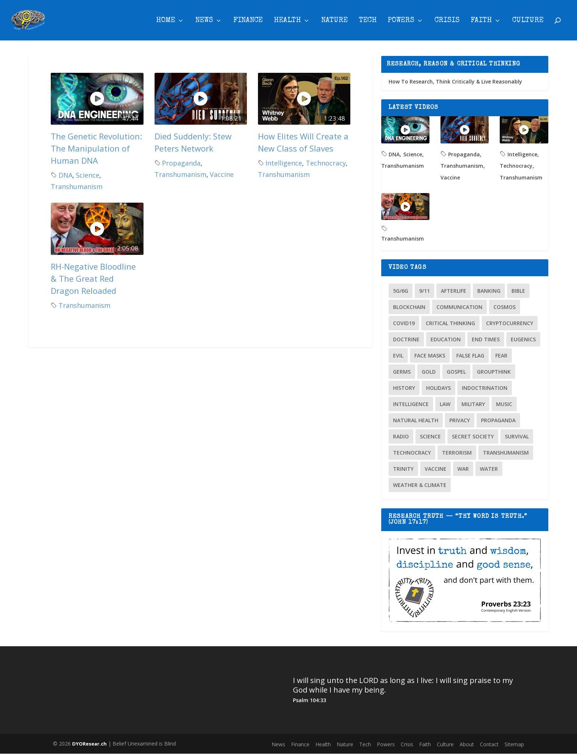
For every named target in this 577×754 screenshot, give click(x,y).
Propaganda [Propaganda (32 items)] (498, 420)
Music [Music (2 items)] (504, 404)
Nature (334, 21)
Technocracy (326, 163)
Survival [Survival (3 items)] (517, 436)
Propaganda (181, 163)
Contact (489, 744)
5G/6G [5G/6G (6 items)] (400, 290)
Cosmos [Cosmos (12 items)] (504, 306)
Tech (368, 21)
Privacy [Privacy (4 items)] (459, 420)
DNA (65, 175)
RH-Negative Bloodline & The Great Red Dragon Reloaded (93, 278)
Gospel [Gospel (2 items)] (456, 371)
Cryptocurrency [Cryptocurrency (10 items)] (509, 323)
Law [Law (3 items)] (445, 404)
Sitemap (514, 744)
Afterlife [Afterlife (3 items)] (453, 290)
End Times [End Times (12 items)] (486, 339)
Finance (248, 21)
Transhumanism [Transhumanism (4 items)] (506, 452)
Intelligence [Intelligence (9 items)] (411, 404)
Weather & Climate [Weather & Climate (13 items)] (419, 484)
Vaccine (222, 174)
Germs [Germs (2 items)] (402, 371)
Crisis (447, 21)
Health (287, 21)
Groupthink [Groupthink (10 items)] (494, 371)
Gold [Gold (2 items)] (429, 371)
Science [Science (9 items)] (430, 436)
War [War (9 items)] (463, 468)
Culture (528, 21)
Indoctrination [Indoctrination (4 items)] (484, 387)
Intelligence (283, 163)
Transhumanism (77, 186)
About (467, 744)
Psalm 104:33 (309, 700)
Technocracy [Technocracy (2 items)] (412, 452)
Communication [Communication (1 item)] (459, 306)
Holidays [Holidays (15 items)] (438, 387)
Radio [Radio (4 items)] (401, 436)
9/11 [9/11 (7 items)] (424, 290)
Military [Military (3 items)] (473, 404)
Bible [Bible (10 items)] (518, 290)
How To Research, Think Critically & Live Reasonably (455, 81)
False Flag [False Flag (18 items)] (470, 355)
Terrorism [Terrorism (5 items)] (457, 452)
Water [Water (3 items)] (489, 468)
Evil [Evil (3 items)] (398, 355)
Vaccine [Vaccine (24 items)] (435, 468)
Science (87, 175)
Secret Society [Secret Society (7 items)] (473, 436)
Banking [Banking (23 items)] (488, 290)
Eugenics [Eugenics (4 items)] (523, 339)
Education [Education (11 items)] (446, 339)
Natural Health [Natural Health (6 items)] (415, 420)
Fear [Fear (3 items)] (501, 355)
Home (165, 21)
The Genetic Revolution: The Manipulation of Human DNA (96, 148)
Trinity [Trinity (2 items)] (403, 468)
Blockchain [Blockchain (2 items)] (409, 306)
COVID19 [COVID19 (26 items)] (404, 323)
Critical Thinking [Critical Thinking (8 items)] (450, 323)
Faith (481, 21)
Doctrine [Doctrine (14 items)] (406, 339)
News (204, 21)
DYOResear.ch (89, 743)
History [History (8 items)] (404, 387)
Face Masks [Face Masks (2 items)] (429, 355)
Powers (401, 21)
